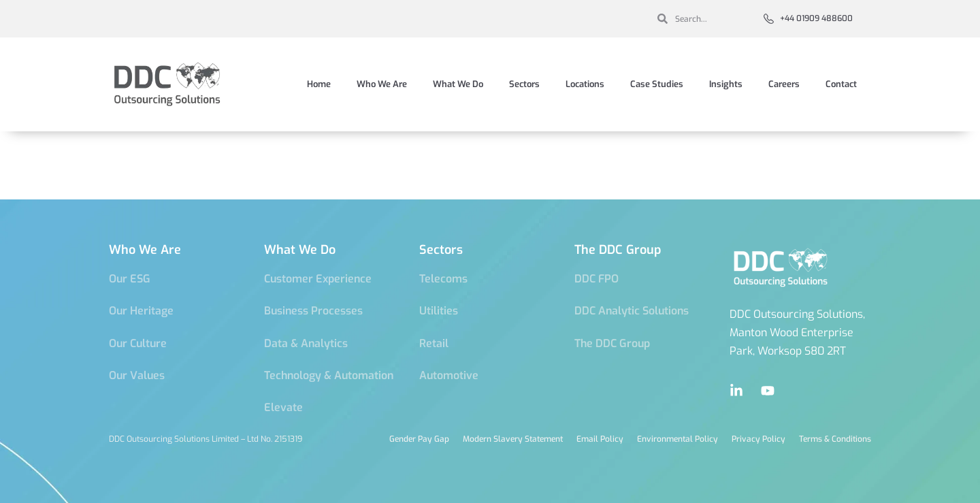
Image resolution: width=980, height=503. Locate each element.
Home (319, 84)
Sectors (524, 84)
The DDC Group (618, 250)
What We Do (458, 84)
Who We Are (382, 84)
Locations (585, 84)
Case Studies (656, 84)
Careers (784, 84)
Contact (841, 84)
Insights (725, 84)
